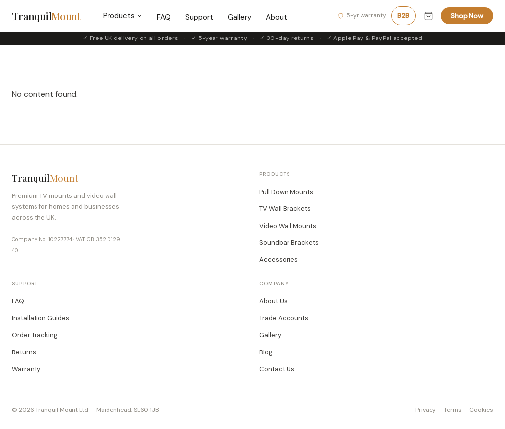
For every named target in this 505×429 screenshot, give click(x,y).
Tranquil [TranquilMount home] (46, 16)
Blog (266, 352)
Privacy (425, 410)
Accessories (278, 259)
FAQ (164, 17)
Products (122, 16)
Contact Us (276, 369)
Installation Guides (40, 318)
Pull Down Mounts (286, 192)
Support (199, 17)
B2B (403, 15)
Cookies (481, 410)
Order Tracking (35, 335)
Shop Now (467, 15)
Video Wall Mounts (287, 226)
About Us (273, 301)
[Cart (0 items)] (428, 16)
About (276, 17)
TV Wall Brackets (285, 208)
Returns (24, 352)
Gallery (239, 17)
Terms (453, 410)
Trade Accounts (283, 318)
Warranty (26, 369)
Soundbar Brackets (289, 242)
